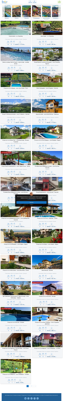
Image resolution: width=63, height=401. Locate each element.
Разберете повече (31, 199)
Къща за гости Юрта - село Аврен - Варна (47, 244)
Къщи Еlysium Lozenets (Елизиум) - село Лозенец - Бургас (47, 63)
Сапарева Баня (56, 18)
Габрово (17, 18)
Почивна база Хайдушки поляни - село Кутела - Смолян (47, 167)
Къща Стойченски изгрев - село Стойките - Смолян (15, 114)
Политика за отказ (31, 395)
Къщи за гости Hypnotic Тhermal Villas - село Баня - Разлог (15, 349)
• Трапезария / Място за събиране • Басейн (47, 221)
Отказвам (31, 204)
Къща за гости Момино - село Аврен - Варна (15, 244)
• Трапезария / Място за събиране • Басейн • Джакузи (16, 39)
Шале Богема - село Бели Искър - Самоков (47, 114)
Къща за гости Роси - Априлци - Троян (47, 218)
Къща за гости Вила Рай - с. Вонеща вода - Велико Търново (15, 141)
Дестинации (7, 395)
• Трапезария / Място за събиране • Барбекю (47, 91)
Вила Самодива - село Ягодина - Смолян (47, 88)
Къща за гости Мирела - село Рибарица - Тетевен (47, 348)
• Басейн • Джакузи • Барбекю (16, 65)
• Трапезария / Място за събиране (16, 221)
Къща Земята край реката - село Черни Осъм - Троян (16, 166)
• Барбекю (47, 169)
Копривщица (36, 18)
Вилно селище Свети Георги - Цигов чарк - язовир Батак (16, 63)
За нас (11, 395)
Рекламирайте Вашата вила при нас (51, 395)
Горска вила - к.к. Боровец (16, 36)
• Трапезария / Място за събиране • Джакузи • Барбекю (47, 117)
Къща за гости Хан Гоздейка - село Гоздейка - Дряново (47, 323)
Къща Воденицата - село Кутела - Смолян (47, 192)
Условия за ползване (17, 395)
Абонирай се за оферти (39, 395)
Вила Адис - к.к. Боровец (47, 36)
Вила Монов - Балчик (47, 270)
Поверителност (24, 395)
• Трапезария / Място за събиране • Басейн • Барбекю (16, 91)
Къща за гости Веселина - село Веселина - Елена (16, 270)
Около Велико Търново (46, 19)
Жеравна (26, 18)
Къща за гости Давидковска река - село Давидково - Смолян (16, 219)
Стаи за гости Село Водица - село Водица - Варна (47, 140)
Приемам (31, 202)
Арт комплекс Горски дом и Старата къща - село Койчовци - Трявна (16, 297)
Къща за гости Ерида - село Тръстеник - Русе (16, 88)
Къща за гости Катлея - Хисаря (47, 296)
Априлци (7, 18)
